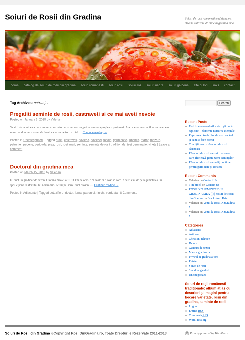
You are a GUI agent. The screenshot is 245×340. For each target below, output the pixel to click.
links (215, 85)
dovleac (83, 140)
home (14, 85)
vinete (152, 144)
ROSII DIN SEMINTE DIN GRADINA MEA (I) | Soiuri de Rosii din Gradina (211, 194)
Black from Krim (218, 198)
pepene (28, 144)
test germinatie (137, 144)
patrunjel (16, 144)
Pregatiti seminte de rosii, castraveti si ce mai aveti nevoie (82, 114)
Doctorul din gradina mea (41, 167)
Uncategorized (32, 140)
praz (51, 144)
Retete (193, 261)
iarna (78, 192)
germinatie (120, 140)
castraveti (70, 140)
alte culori (201, 85)
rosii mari (69, 144)
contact (229, 85)
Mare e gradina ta (199, 252)
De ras (193, 243)
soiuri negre (155, 85)
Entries (196, 311)
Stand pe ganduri (199, 270)
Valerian (56, 119)
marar (144, 140)
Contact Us (210, 180)
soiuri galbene (178, 85)
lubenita (134, 140)
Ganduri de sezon (199, 248)
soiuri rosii (115, 85)
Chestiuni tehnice (199, 238)
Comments (198, 315)
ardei (59, 140)
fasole (107, 140)
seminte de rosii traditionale (107, 144)
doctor (69, 192)
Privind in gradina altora (203, 256)
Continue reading (95, 132)
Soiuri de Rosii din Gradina (53, 17)
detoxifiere (56, 192)
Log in (193, 306)
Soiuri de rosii (197, 266)
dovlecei (96, 140)
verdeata (112, 192)
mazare (155, 140)
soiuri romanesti (92, 85)
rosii (58, 144)
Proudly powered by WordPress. (209, 333)
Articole (194, 234)
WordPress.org (197, 320)
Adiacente (29, 192)
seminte (82, 144)
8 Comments (128, 192)
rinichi (100, 192)
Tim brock (195, 184)
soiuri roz (135, 85)
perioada (40, 144)
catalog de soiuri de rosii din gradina (50, 85)
